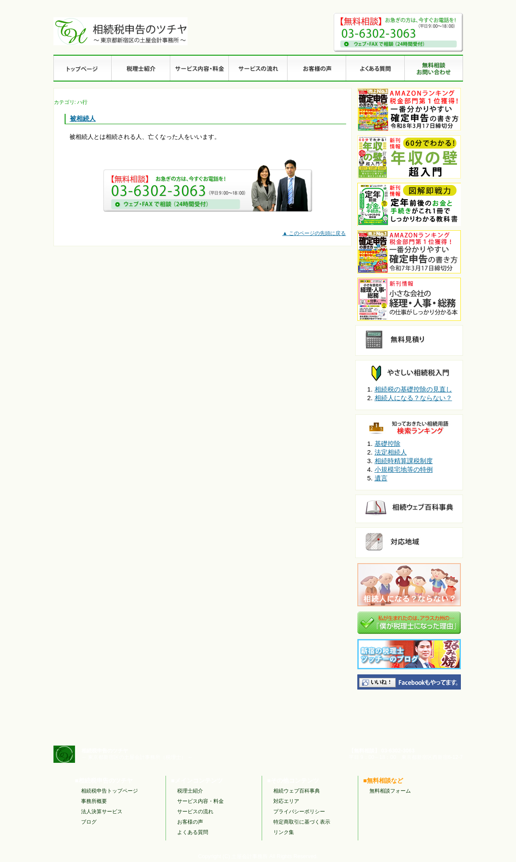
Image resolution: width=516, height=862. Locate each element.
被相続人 (83, 118)
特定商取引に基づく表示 (301, 822)
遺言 (381, 478)
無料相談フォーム (390, 791)
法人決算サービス (101, 812)
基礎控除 (387, 443)
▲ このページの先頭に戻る (314, 233)
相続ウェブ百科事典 (296, 791)
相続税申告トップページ (109, 791)
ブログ (89, 822)
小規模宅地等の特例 (404, 469)
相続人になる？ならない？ (413, 397)
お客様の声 (190, 822)
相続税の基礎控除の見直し (413, 389)
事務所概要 (94, 801)
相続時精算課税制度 (404, 460)
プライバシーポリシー (299, 812)
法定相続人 (391, 452)
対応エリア (286, 801)
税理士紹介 (190, 791)
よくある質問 (192, 832)
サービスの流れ (195, 812)
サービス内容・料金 (200, 801)
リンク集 (283, 832)
